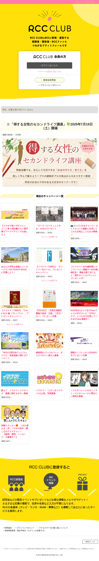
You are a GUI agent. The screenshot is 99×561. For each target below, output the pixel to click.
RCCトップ (79, 2)
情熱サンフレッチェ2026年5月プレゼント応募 (84, 344)
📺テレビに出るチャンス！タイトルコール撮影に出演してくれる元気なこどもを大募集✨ (84, 220)
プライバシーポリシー (49, 86)
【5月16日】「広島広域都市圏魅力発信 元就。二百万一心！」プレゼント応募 (49, 304)
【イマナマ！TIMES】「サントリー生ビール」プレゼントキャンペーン (49, 260)
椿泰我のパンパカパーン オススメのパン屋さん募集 (49, 344)
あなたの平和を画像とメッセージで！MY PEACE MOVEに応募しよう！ (14, 260)
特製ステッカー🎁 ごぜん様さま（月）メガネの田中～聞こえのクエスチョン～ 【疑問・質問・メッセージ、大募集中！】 (14, 422)
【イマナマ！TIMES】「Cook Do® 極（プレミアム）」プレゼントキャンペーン (14, 304)
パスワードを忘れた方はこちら (49, 72)
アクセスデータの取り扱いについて (52, 529)
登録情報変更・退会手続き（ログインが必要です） (24, 531)
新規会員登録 (49, 81)
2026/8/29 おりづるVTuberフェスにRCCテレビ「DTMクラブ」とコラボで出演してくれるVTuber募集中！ (84, 305)
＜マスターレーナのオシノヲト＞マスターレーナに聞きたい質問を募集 (84, 384)
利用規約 (7, 529)
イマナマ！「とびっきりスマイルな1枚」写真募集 (49, 382)
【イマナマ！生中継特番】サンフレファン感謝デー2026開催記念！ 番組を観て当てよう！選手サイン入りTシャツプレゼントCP (84, 263)
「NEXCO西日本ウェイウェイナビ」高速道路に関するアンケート (14, 346)
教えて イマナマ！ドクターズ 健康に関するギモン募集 (14, 382)
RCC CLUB (90, 2)
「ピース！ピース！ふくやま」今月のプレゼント (49, 218)
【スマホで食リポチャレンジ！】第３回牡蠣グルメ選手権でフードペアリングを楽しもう (14, 220)
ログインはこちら (49, 66)
